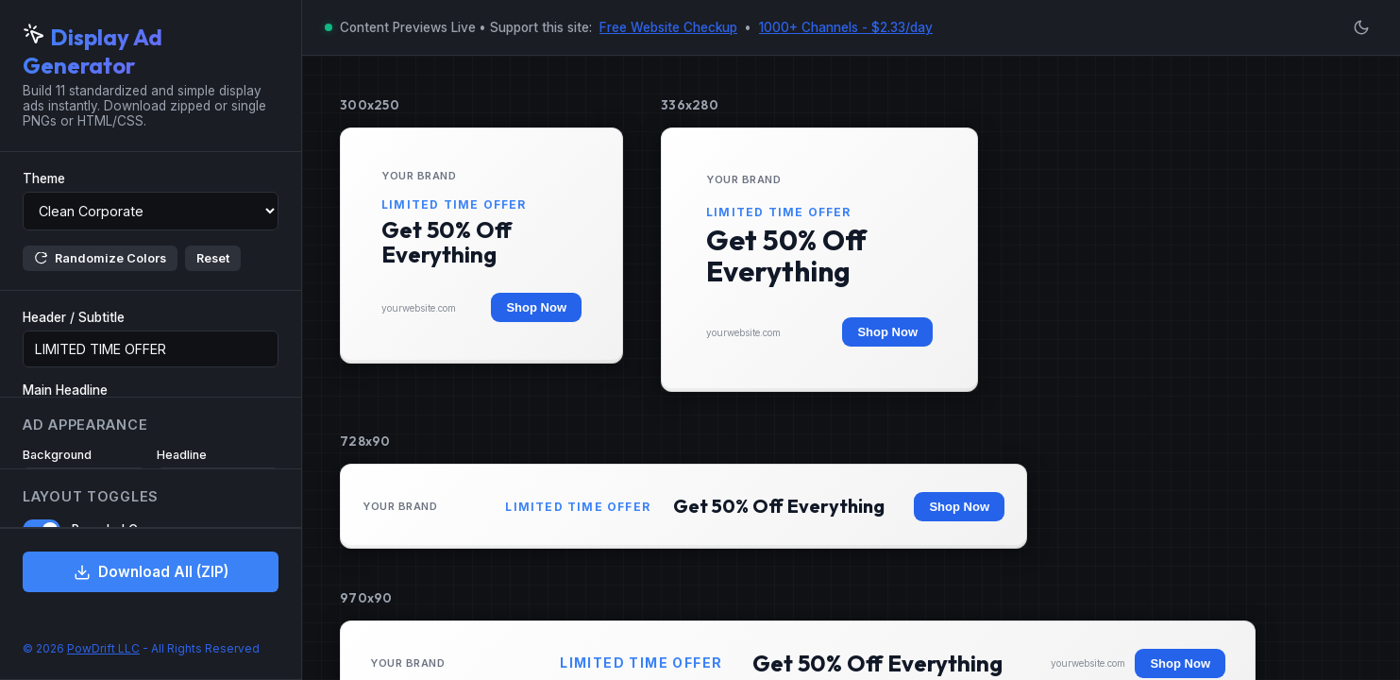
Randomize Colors (100, 258)
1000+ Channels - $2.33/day (846, 27)
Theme (44, 178)
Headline (182, 455)
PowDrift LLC (103, 648)
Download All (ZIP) (151, 572)
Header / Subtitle (74, 317)
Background (57, 455)
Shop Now (536, 307)
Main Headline (65, 390)
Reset (212, 258)
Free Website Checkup (668, 27)
